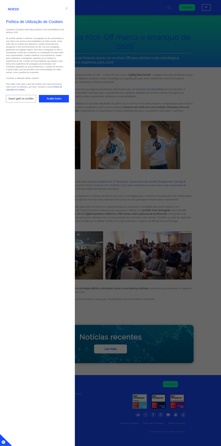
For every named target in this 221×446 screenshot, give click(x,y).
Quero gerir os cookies (21, 98)
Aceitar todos (54, 98)
